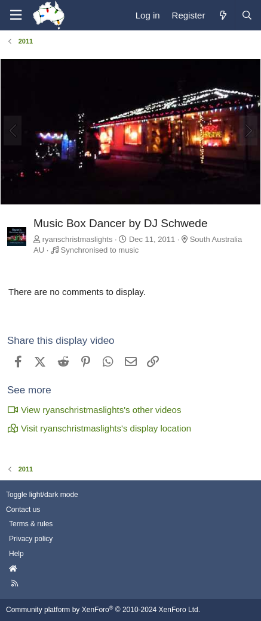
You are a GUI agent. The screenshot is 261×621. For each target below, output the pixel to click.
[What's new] (222, 15)
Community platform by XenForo (103, 610)
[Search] (247, 15)
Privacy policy (31, 539)
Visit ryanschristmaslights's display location (99, 428)
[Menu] (15, 15)
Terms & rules (31, 524)
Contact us (23, 509)
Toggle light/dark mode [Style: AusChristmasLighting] (42, 494)
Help (16, 553)
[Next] (248, 130)
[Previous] (13, 130)
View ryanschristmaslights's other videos (94, 410)
